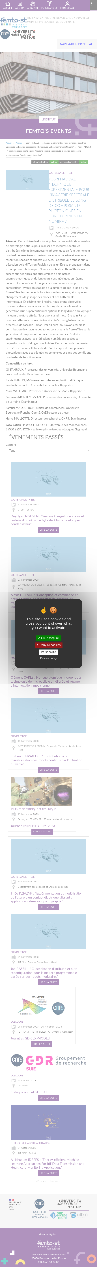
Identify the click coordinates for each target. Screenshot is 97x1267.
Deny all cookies (48, 645)
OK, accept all (48, 637)
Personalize (48, 652)
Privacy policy (48, 658)
